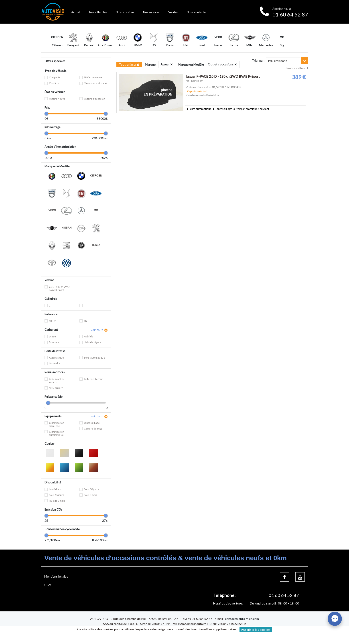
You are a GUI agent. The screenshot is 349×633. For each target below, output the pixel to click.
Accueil (75, 12)
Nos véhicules (98, 12)
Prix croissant (277, 61)
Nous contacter (197, 12)
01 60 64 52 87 (290, 14)
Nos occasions (125, 12)
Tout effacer (129, 64)
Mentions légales (56, 576)
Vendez (173, 12)
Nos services (151, 12)
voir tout (97, 330)
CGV (47, 585)
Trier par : (258, 60)
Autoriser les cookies (255, 629)
